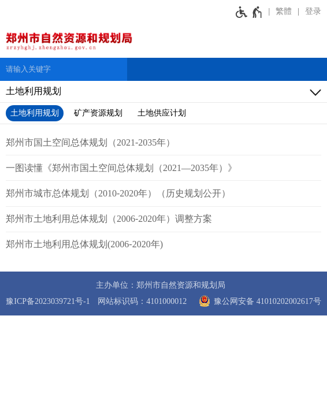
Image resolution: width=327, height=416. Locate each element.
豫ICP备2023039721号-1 (48, 301)
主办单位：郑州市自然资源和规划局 (160, 285)
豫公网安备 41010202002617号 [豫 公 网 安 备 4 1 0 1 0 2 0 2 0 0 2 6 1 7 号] (258, 301)
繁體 (284, 11)
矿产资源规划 (98, 113)
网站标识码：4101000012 (142, 301)
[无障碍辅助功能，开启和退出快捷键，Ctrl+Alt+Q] (249, 11)
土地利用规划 (34, 113)
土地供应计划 (162, 113)
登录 (313, 11)
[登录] (309, 11)
